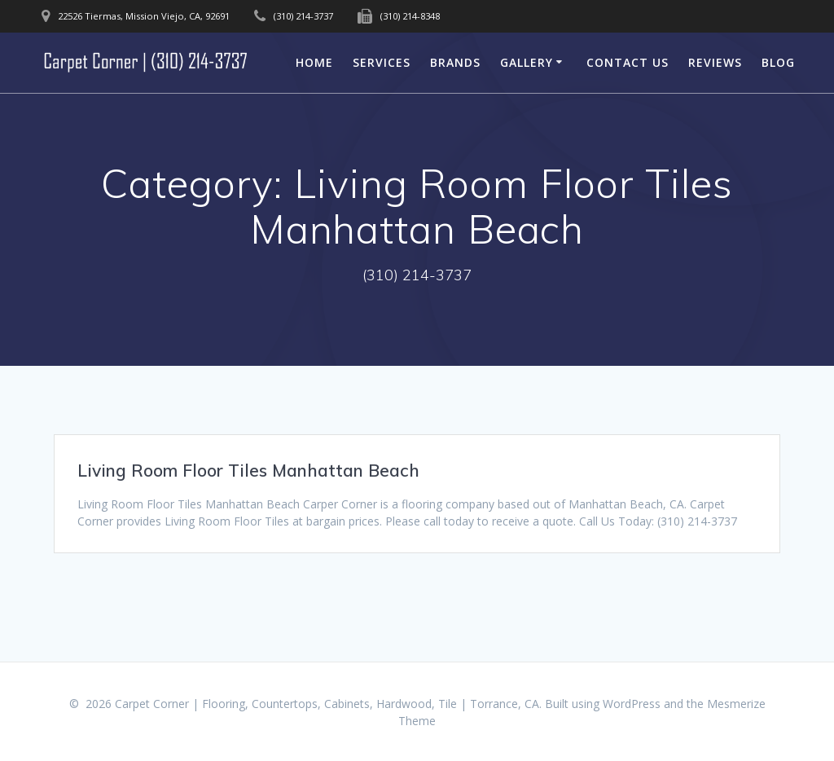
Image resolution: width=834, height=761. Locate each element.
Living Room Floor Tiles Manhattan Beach (248, 470)
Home (314, 62)
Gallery (526, 62)
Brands (455, 62)
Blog (778, 62)
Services (381, 62)
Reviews (715, 62)
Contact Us (627, 62)
